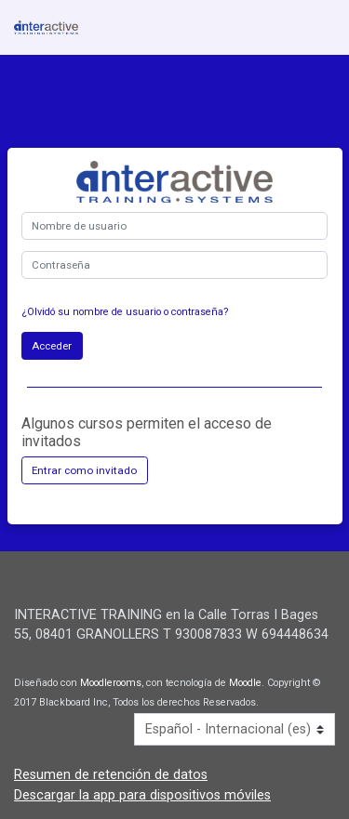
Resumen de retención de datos (111, 775)
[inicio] (46, 27)
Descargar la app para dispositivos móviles (142, 795)
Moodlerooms (110, 683)
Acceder (52, 345)
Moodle (245, 683)
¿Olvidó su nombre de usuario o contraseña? (125, 312)
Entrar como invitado (84, 470)
